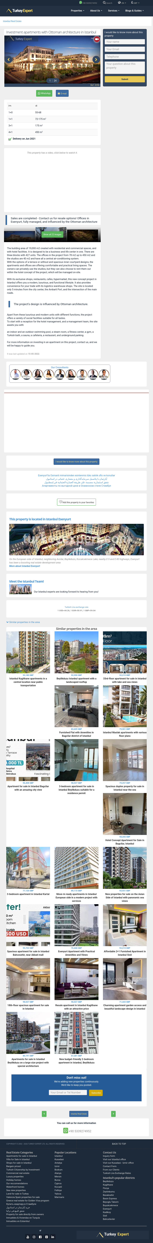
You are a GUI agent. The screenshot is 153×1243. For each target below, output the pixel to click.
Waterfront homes (15, 1187)
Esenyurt (107, 1208)
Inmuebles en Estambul (18, 1221)
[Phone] (89, 3)
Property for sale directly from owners (25, 1214)
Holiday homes (13, 1180)
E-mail (62, 93)
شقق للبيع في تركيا (15, 1211)
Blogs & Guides (134, 10)
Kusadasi (59, 1159)
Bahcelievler (109, 1219)
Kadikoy (107, 1212)
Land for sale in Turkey (17, 1193)
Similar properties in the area (23, 622)
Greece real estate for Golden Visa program (27, 1200)
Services (114, 10)
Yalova (58, 1193)
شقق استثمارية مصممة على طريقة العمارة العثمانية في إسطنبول (76, 482)
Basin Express (110, 1198)
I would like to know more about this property (76, 461)
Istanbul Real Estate (12, 21)
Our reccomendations (17, 1183)
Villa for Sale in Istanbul (18, 1159)
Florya (106, 1188)
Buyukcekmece (110, 1205)
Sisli (105, 1215)
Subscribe (96, 1093)
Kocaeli (58, 1187)
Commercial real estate (17, 1173)
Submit (124, 79)
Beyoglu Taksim (111, 1202)
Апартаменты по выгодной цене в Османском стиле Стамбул (76, 485)
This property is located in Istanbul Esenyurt (40, 519)
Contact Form (110, 1166)
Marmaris (59, 1197)
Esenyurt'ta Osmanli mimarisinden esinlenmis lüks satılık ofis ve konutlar (76, 475)
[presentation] (8, 59)
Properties (77, 10)
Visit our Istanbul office (114, 1159)
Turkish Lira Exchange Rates (117, 1173)
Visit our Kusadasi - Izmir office (118, 1163)
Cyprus (58, 1183)
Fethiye (58, 1190)
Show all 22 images (52, 234)
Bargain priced (13, 1166)
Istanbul (59, 1156)
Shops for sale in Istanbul (19, 1163)
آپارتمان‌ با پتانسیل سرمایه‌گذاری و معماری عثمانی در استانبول (76, 478)
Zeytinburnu (109, 1191)
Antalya (58, 1163)
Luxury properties (15, 1176)
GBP (135, 2)
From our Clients (111, 1169)
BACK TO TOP (119, 1144)
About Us (96, 10)
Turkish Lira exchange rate (76, 607)
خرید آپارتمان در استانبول (18, 1207)
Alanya (58, 1173)
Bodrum (58, 1169)
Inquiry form (109, 1156)
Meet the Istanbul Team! (26, 581)
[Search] (108, 3)
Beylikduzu (108, 1181)
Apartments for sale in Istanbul (21, 1156)
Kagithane (108, 1184)
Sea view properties (16, 1190)
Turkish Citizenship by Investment (23, 1169)
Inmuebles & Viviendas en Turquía (23, 1217)
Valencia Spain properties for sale (23, 1197)
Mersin (58, 1176)
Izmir (57, 1166)
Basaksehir (108, 1195)
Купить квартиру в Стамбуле (21, 1204)
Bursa (57, 1180)
